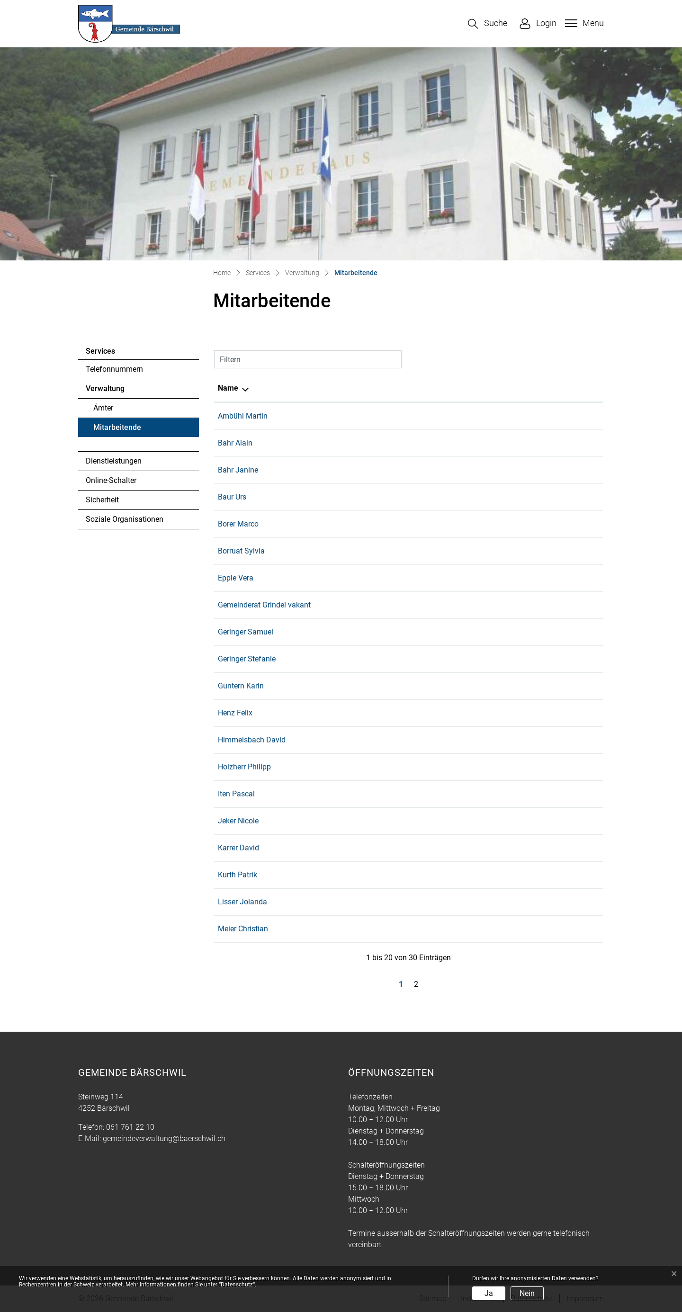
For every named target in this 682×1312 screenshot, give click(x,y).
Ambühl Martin (243, 415)
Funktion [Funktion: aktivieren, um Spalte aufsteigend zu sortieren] (336, 388)
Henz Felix (235, 712)
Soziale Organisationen (124, 519)
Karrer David (238, 847)
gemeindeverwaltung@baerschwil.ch (164, 1138)
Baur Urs (232, 496)
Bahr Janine (238, 469)
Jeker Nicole (238, 820)
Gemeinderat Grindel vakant (264, 604)
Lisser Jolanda (242, 901)
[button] (487, 23)
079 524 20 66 (572, 415)
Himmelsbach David (252, 739)
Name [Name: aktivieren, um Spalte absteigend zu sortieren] (228, 388)
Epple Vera (235, 577)
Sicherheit (102, 499)
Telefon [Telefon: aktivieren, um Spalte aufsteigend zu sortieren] (561, 388)
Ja (489, 1293)
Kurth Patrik (237, 874)
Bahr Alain (235, 442)
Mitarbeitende (119, 430)
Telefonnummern (114, 369)
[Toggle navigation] (583, 23)
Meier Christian (243, 928)
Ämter (103, 407)
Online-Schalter (111, 480)
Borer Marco (238, 523)
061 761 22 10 (572, 901)
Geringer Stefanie (247, 658)
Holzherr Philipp (244, 766)
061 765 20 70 (572, 820)
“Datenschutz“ (237, 1284)
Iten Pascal (236, 793)
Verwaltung (105, 388)
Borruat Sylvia (241, 550)
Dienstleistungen (114, 460)
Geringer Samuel (245, 631)
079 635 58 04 (572, 685)
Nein (527, 1293)
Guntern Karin (241, 685)
